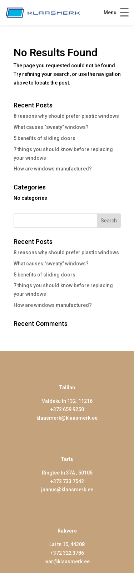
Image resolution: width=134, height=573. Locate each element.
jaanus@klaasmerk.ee (67, 489)
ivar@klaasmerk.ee (67, 561)
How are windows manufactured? (53, 169)
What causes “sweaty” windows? (51, 127)
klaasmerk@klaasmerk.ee (67, 418)
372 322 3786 (68, 553)
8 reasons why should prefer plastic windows (66, 116)
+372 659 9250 (67, 409)
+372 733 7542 (67, 481)
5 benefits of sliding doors (44, 138)
